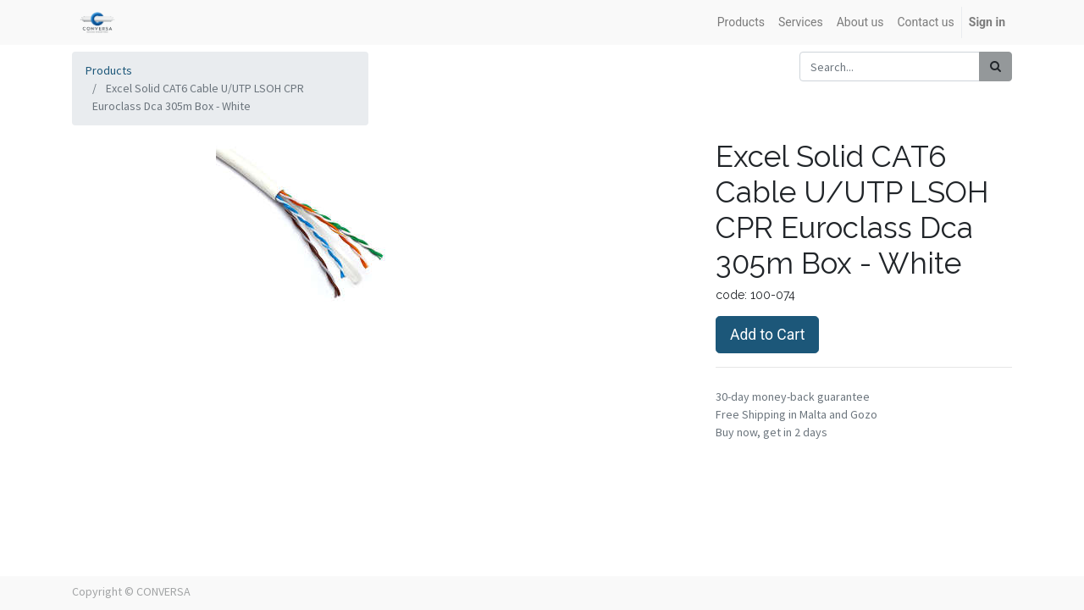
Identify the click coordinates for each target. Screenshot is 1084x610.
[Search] (995, 66)
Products (109, 70)
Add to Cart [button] (767, 334)
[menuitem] (741, 22)
